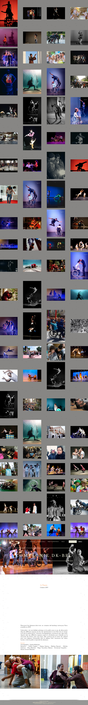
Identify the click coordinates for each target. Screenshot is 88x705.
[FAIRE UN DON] (73, 541)
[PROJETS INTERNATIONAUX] (53, 542)
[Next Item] (86, 671)
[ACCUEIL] (17, 542)
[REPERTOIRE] (32, 542)
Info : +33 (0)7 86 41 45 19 (44, 702)
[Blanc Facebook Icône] (78, 541)
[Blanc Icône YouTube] (79, 541)
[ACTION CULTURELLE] (40, 542)
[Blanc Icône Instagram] (81, 541)
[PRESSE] (63, 542)
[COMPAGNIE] (24, 542)
